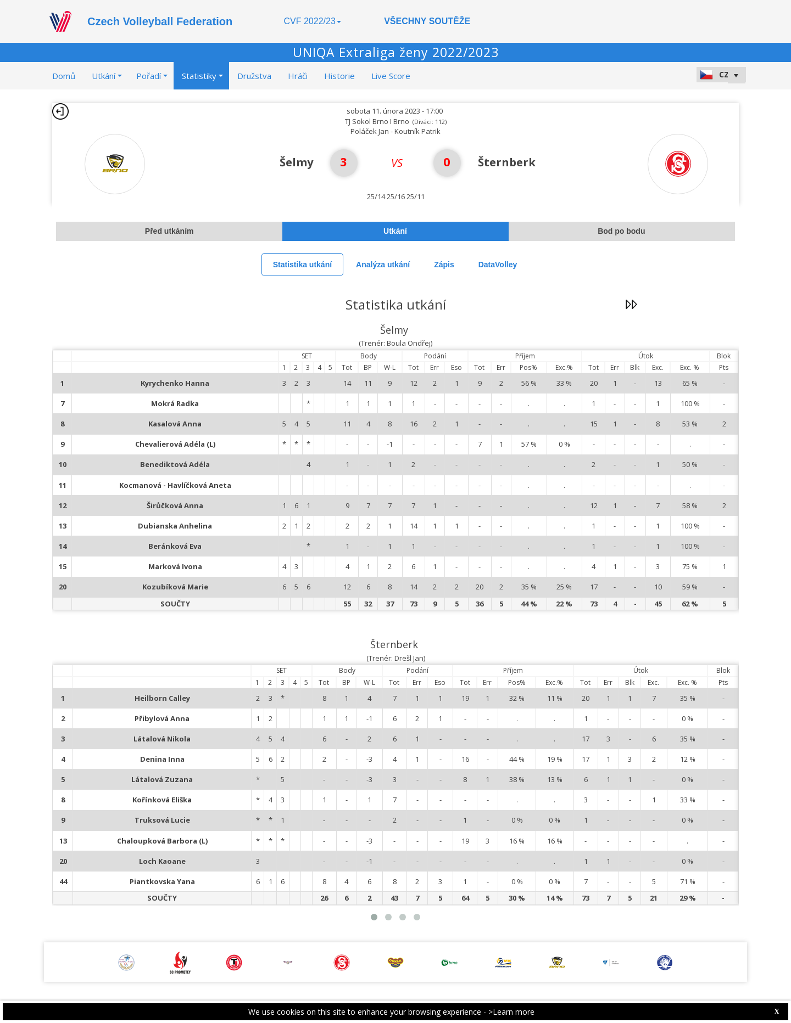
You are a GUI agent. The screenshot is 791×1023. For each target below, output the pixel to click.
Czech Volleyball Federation (159, 21)
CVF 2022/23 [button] (312, 21)
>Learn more (511, 1012)
